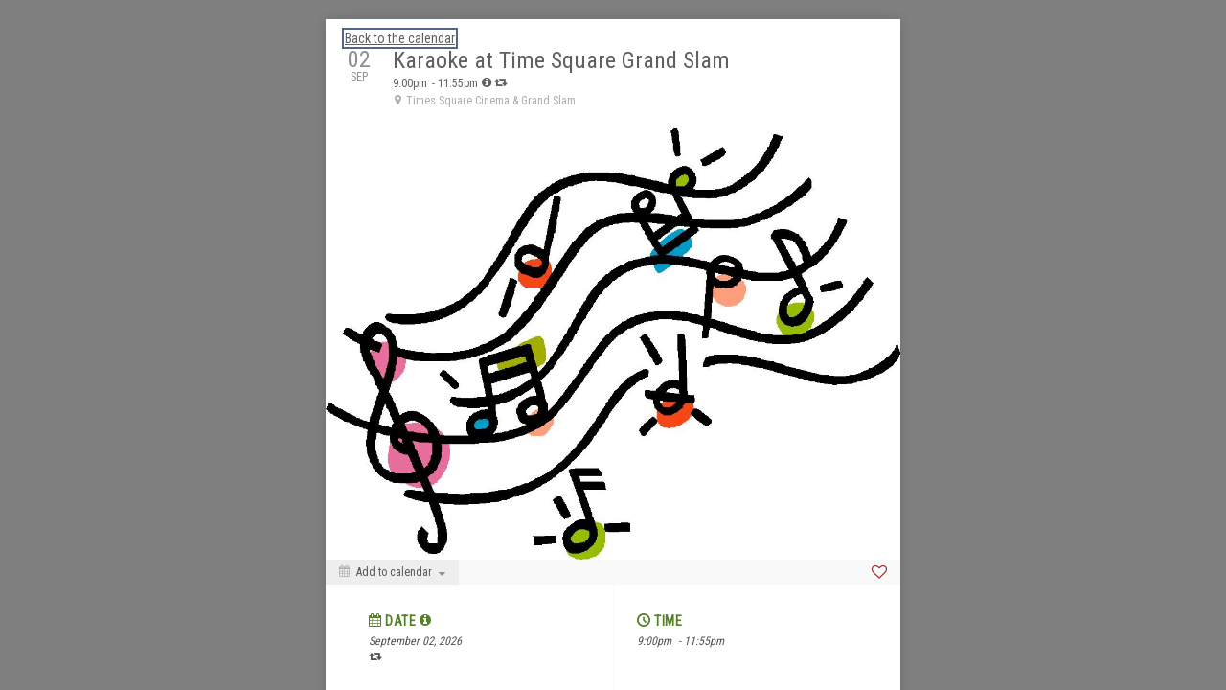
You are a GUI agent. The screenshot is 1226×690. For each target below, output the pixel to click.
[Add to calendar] (392, 572)
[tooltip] (486, 82)
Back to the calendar (400, 38)
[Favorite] (879, 572)
